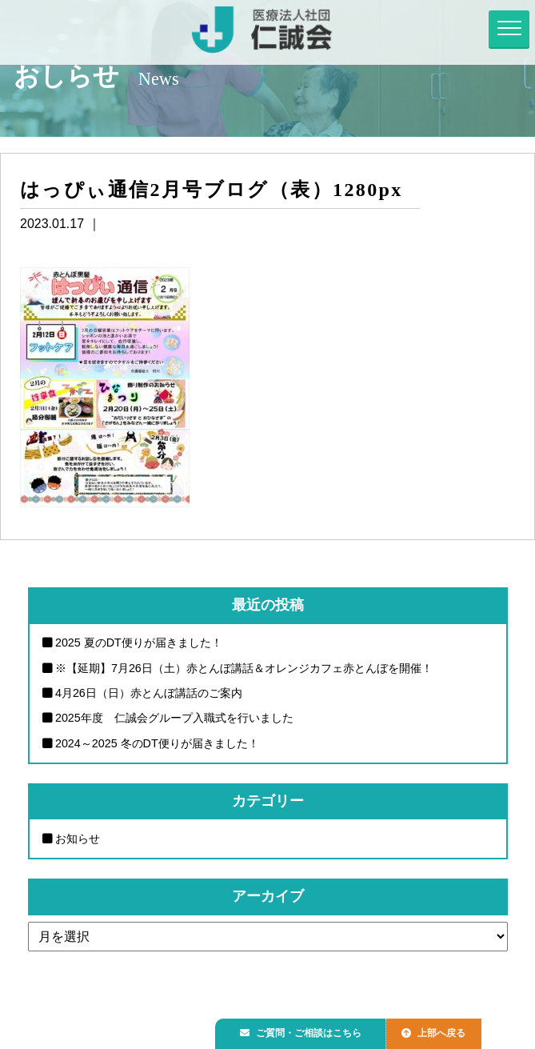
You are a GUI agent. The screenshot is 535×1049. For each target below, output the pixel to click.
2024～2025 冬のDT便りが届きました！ (157, 743)
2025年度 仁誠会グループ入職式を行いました (174, 718)
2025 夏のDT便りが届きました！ (138, 642)
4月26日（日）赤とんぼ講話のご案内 (148, 693)
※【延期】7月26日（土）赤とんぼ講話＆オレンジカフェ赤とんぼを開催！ (244, 668)
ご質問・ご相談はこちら (305, 1030)
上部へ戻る (446, 1030)
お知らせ (77, 838)
